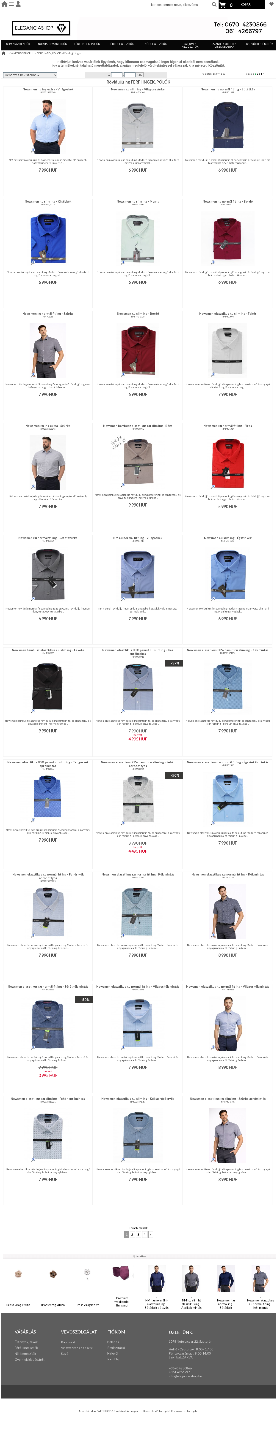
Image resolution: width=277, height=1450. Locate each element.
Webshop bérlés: (165, 1411)
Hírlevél (112, 1353)
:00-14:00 (204, 1353)
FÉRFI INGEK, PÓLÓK (87, 44)
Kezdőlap (113, 1359)
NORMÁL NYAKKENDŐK (52, 44)
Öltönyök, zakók (26, 1342)
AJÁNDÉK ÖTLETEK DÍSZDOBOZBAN (224, 45)
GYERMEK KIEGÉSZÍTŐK (190, 45)
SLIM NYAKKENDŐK (18, 44)
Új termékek (139, 1256)
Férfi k (19, 1348)
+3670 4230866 (180, 1368)
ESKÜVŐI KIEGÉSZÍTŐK (258, 44)
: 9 (195, 1353)
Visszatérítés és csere (77, 1348)
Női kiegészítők (25, 1353)
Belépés (113, 1342)
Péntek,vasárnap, (181, 1353)
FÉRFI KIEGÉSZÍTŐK (121, 44)
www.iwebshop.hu (187, 1411)
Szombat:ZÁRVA (181, 1357)
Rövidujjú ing (71, 53)
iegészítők (30, 1348)
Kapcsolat (68, 1342)
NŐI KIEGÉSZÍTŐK (156, 44)
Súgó (64, 1353)
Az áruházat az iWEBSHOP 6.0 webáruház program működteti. (117, 1411)
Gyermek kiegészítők (29, 1359)
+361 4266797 (179, 1372)
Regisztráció (116, 1348)
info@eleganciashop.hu (185, 1376)
